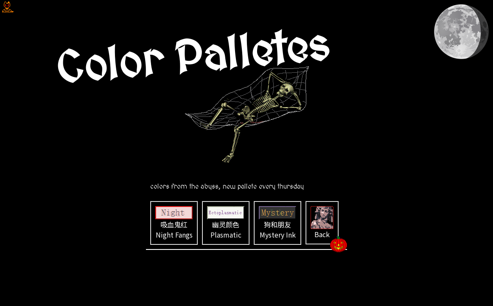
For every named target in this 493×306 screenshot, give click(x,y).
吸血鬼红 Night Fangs (174, 223)
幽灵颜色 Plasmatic (225, 223)
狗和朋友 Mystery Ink (277, 223)
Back (322, 222)
